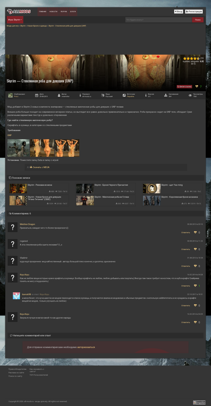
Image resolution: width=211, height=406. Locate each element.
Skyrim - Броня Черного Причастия (111, 185)
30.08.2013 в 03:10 (195, 224)
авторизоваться (86, 347)
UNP (9, 135)
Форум (64, 12)
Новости (53, 12)
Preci (16, 96)
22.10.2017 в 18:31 (195, 294)
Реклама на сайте (16, 373)
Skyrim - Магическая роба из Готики (112, 197)
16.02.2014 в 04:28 (195, 275)
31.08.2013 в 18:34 (195, 258)
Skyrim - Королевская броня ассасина (179, 197)
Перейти (130, 96)
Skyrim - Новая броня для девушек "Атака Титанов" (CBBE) (44, 198)
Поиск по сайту (15, 376)
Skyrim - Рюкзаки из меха (40, 185)
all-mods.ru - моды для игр (35, 401)
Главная (42, 12)
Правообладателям (17, 369)
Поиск (198, 20)
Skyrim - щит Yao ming (172, 185)
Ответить (185, 232)
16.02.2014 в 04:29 (195, 314)
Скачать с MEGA (41, 167)
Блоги (73, 12)
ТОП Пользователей (39, 375)
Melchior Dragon (27, 224)
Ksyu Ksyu (24, 274)
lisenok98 (26, 294)
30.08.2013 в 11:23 (195, 241)
